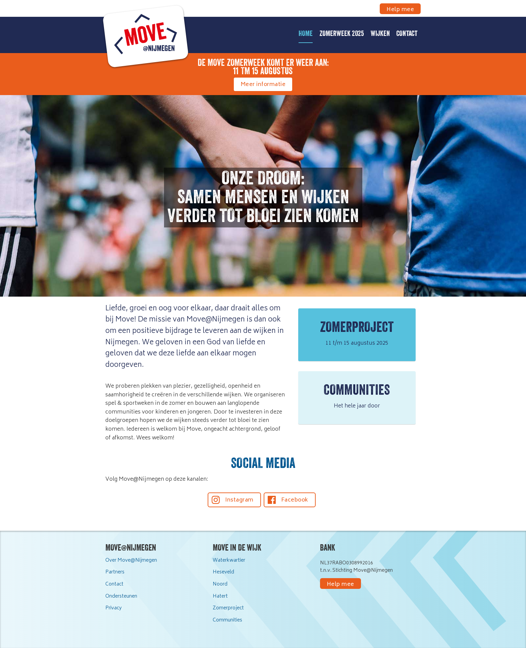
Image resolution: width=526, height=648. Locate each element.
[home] (142, 40)
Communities (227, 620)
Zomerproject (228, 608)
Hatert (220, 596)
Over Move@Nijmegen (131, 560)
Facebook (294, 500)
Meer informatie (263, 84)
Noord (220, 584)
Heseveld (223, 572)
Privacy (113, 608)
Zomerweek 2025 (341, 34)
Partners (114, 572)
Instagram (239, 500)
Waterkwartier (229, 560)
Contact (407, 34)
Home (306, 34)
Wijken (380, 34)
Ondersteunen (121, 596)
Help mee (400, 9)
